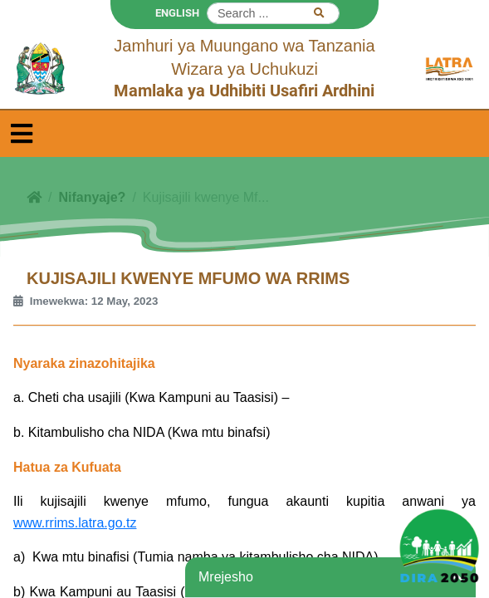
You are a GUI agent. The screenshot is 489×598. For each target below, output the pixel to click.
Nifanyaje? (91, 197)
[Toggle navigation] (21, 133)
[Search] (273, 13)
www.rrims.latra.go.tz (74, 523)
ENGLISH (177, 13)
